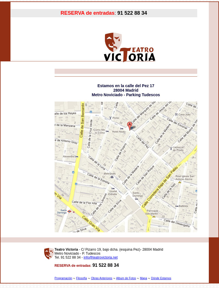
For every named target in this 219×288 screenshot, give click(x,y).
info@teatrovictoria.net (101, 257)
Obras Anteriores (101, 278)
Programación (63, 278)
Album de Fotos (126, 278)
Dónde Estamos (161, 278)
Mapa (143, 278)
